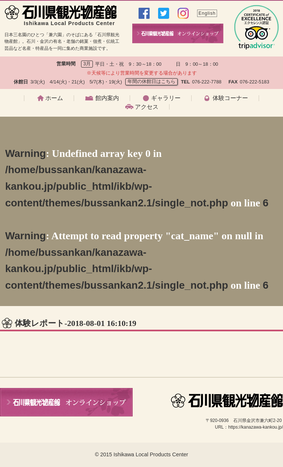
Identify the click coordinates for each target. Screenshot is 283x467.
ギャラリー (166, 98)
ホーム (54, 98)
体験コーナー (230, 98)
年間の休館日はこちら (151, 81)
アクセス (146, 107)
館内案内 (107, 98)
